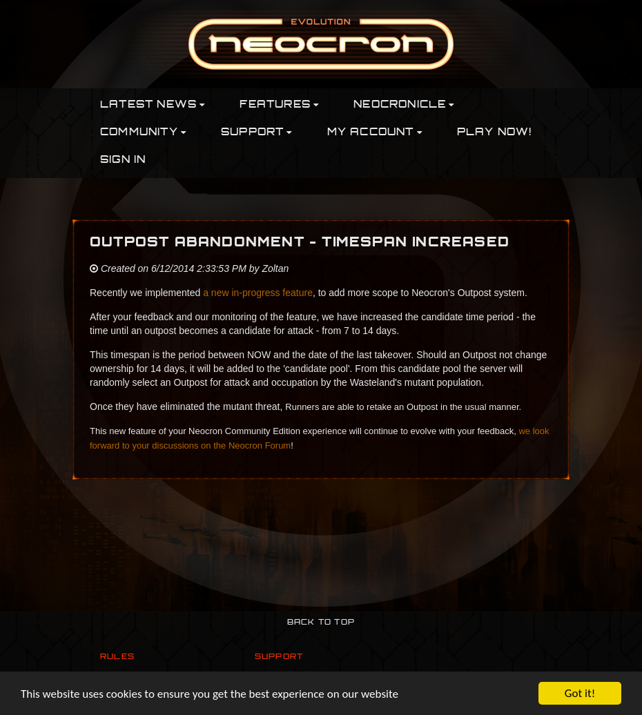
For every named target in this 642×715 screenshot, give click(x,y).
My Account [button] (374, 133)
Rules (117, 657)
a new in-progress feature (258, 292)
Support (279, 657)
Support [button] (257, 133)
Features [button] (279, 105)
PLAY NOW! (494, 133)
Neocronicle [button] (403, 105)
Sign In (123, 160)
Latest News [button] (152, 105)
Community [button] (143, 133)
